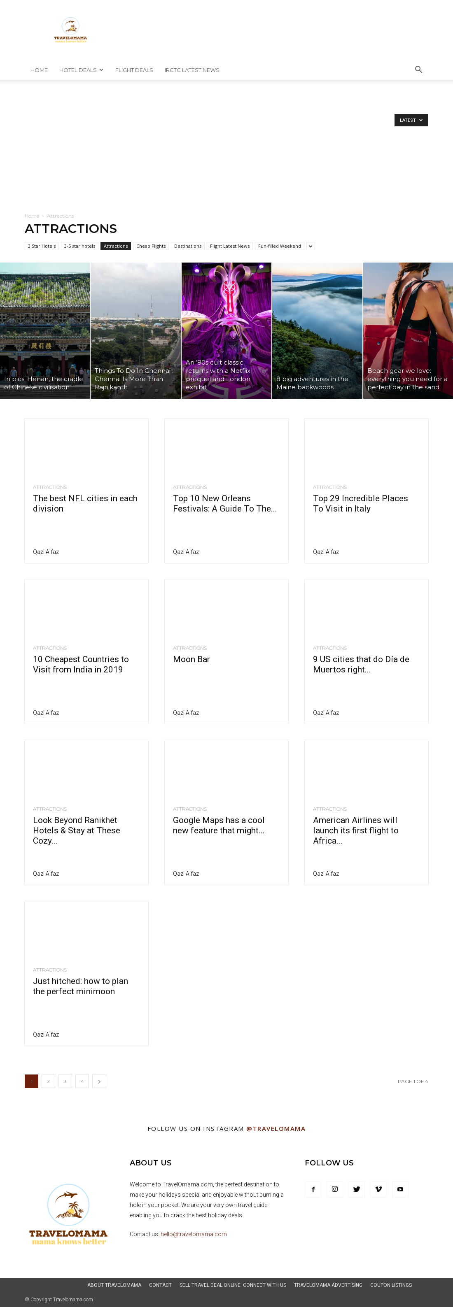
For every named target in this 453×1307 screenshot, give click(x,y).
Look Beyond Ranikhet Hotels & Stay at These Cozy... (76, 830)
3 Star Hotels (42, 246)
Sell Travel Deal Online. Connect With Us (233, 1285)
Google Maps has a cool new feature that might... (219, 825)
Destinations (187, 246)
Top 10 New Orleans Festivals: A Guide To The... (225, 503)
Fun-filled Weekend (279, 246)
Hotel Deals (81, 70)
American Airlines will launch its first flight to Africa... (356, 830)
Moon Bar (191, 659)
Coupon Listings (391, 1285)
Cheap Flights (151, 246)
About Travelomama (114, 1285)
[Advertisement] (226, 150)
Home (39, 70)
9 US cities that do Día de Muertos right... (361, 664)
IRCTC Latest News (192, 70)
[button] (418, 70)
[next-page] (99, 1081)
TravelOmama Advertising (328, 1285)
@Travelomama (276, 1128)
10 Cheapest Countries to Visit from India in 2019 (81, 664)
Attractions (116, 246)
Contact (160, 1285)
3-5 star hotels (79, 246)
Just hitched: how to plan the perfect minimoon (80, 986)
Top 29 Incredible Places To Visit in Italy (360, 503)
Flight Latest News (230, 246)
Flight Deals (134, 70)
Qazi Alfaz (46, 552)
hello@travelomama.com (194, 1234)
